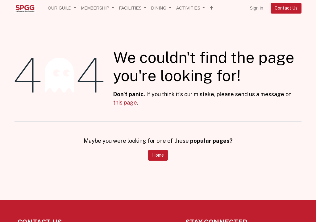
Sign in (256, 8)
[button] (211, 8)
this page (125, 102)
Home (158, 155)
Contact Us (286, 8)
